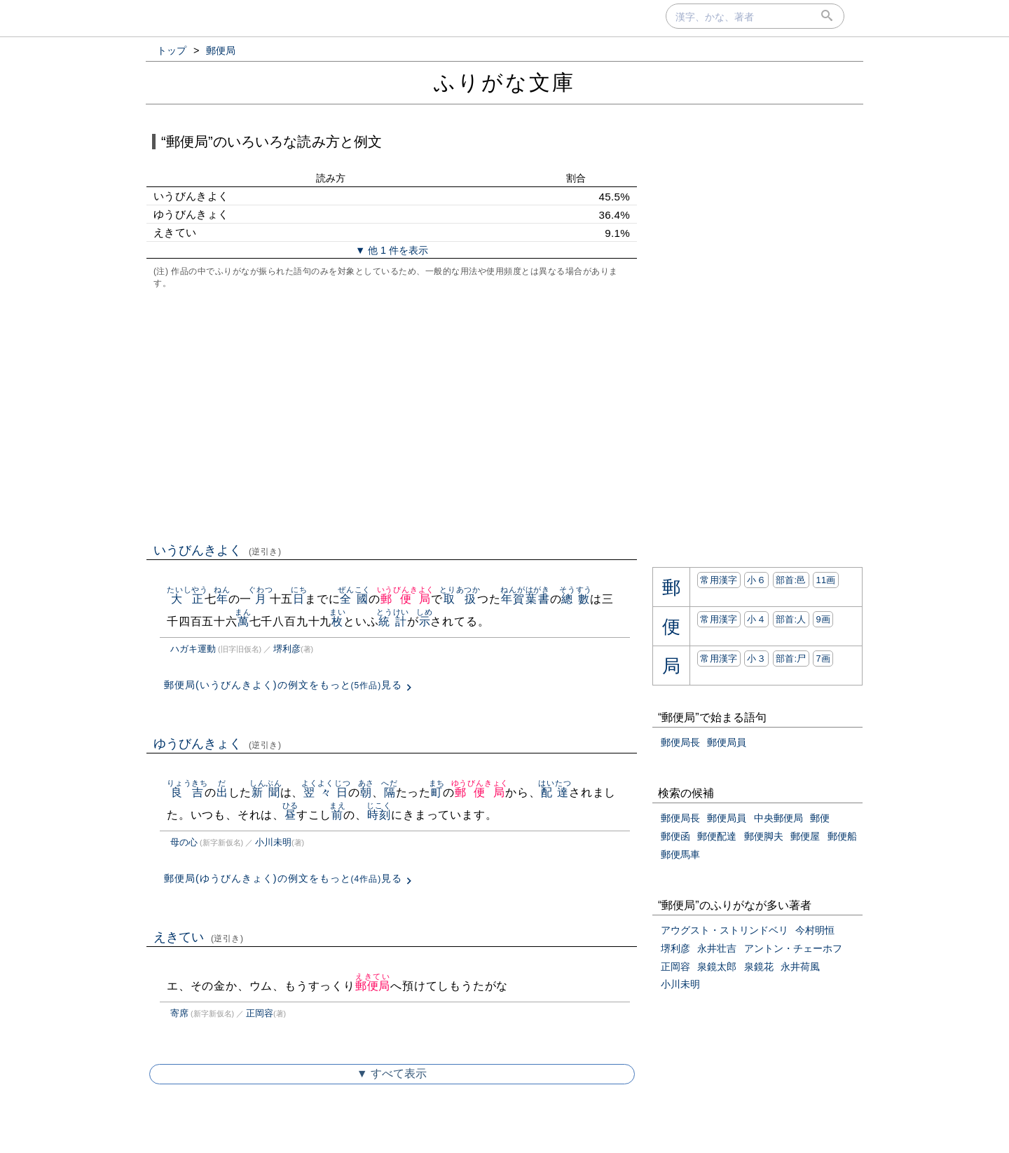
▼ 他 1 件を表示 (391, 250)
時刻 (378, 815)
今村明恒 (815, 930)
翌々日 (326, 792)
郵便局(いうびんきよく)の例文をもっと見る (283, 684)
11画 (825, 580)
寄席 (179, 1013)
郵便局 (406, 599)
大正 (187, 599)
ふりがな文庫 (504, 82)
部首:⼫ (791, 658)
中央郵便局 (778, 818)
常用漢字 (718, 580)
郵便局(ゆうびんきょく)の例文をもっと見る (283, 878)
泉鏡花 (759, 966)
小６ (756, 580)
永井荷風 (800, 966)
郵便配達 (716, 836)
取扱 (460, 599)
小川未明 (273, 842)
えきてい (198, 937)
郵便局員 (726, 742)
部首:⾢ (791, 580)
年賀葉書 (525, 599)
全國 (354, 599)
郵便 (820, 818)
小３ (756, 658)
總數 (575, 599)
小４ (756, 619)
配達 (554, 792)
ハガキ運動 (193, 648)
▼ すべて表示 (392, 1073)
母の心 (184, 842)
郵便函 (675, 836)
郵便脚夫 (763, 836)
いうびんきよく (217, 550)
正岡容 (259, 1013)
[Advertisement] (391, 414)
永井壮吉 (716, 948)
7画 (823, 658)
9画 (823, 619)
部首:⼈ (791, 619)
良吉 (187, 792)
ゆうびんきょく (217, 744)
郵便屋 (805, 836)
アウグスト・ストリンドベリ (724, 930)
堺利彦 (287, 648)
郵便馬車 (680, 854)
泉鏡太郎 (716, 966)
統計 (392, 621)
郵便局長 (680, 742)
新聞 (265, 792)
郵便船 (842, 836)
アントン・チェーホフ (793, 948)
